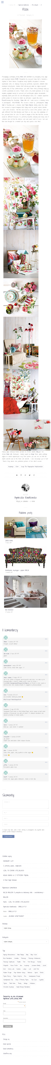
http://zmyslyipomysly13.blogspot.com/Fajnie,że (18, 683)
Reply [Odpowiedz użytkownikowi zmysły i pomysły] (46, 674)
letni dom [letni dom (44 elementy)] (36, 969)
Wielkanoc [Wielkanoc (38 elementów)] (32, 983)
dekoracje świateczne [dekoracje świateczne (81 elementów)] (9, 962)
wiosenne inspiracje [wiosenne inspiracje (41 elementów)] (8, 987)
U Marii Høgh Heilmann (10, 880)
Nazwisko (5, 1018)
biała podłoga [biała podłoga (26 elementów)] (20, 955)
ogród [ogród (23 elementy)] (35, 972)
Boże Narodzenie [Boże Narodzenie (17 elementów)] (7, 958)
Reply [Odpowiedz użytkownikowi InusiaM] (46, 774)
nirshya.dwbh (6, 737)
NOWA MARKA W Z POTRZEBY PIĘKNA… (16, 875)
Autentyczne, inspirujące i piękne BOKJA (17, 570)
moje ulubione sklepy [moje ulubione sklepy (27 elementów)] (19, 972)
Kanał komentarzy (8, 1049)
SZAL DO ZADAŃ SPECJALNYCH (13, 871)
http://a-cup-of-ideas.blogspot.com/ (12, 699)
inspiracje (10, 467)
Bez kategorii (35, 5)
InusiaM (5, 777)
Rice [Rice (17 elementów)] (25, 976)
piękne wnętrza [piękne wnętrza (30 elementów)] (17, 976)
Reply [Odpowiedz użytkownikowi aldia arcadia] (46, 651)
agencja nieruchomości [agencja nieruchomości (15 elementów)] (9, 955)
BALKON (5, 897)
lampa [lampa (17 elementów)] (24, 969)
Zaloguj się (6, 1039)
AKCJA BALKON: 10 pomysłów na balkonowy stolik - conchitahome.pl (23, 892)
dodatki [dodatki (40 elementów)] (19, 962)
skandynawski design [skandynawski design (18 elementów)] (34, 976)
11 (41, 5)
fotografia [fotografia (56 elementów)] (5, 965)
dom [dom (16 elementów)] (24, 962)
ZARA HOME (9, 541)
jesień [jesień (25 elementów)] (44, 965)
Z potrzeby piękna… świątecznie (12, 866)
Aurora (5, 725)
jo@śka (5, 765)
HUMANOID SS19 (8, 861)
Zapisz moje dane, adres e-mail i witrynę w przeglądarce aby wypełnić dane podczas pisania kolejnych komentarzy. (23, 831)
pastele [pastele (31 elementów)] (41, 972)
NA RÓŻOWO (9, 610)
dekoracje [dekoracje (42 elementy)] (23, 958)
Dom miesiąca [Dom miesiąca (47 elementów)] (31, 962)
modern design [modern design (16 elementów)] (7, 972)
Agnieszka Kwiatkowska (23, 5)
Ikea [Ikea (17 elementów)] (21, 965)
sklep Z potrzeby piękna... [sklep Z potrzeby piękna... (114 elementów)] (22, 980)
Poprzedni (21, 15)
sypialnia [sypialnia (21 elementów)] (41, 980)
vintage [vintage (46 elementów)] (25, 983)
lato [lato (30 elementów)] (30, 969)
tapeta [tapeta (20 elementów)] (5, 983)
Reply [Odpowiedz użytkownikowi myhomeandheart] (46, 662)
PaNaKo (5, 642)
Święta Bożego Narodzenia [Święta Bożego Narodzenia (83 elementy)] (23, 987)
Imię (4, 1011)
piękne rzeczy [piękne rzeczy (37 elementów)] (7, 976)
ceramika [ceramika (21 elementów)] (16, 958)
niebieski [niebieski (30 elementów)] (30, 972)
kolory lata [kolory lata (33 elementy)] (11, 969)
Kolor (17, 467)
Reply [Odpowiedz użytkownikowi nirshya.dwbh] (46, 734)
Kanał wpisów (7, 1044)
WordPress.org (7, 1053)
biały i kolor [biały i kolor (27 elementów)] (34, 955)
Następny (30, 15)
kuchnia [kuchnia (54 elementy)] (18, 969)
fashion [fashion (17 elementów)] (39, 962)
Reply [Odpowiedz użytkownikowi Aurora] (46, 722)
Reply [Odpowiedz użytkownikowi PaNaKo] (46, 639)
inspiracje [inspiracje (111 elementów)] (26, 965)
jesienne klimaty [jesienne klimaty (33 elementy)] (36, 965)
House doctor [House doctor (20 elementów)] (14, 965)
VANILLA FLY (22, 907)
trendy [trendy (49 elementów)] (19, 983)
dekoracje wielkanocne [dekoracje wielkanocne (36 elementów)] (34, 958)
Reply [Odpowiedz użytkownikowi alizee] (46, 747)
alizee (5, 750)
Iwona (5, 695)
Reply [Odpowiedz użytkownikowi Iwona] (46, 692)
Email (14, 1003)
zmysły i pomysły (7, 677)
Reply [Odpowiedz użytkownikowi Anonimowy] (46, 706)
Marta (5, 902)
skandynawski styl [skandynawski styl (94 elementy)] (8, 980)
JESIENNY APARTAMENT (16, 916)
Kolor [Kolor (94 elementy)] (4, 969)
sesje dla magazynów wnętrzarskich (32, 467)
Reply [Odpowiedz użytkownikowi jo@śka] (46, 762)
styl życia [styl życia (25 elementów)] (34, 980)
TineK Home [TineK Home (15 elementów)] (12, 983)
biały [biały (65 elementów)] (27, 955)
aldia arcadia (6, 654)
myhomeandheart (7, 665)
